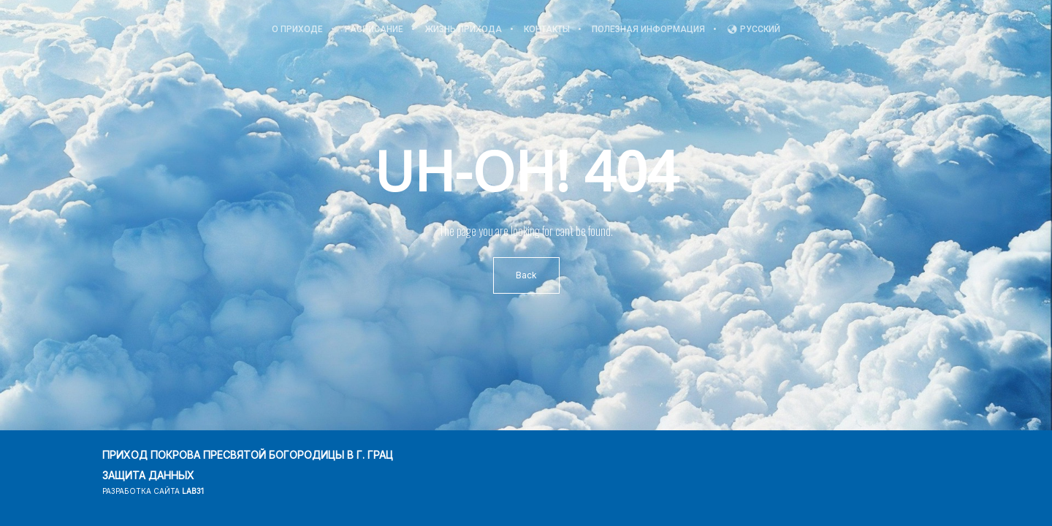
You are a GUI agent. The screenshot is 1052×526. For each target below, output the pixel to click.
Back (526, 275)
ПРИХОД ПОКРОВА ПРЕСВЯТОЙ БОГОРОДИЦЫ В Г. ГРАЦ (247, 455)
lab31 (193, 491)
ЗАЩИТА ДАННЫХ (148, 475)
